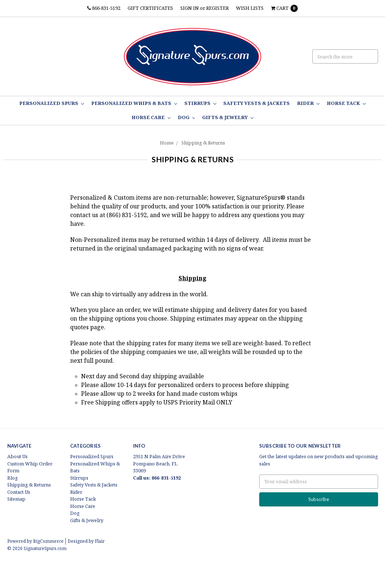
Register (217, 8)
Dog (186, 117)
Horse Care (151, 117)
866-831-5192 (103, 8)
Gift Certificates (150, 8)
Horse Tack (346, 103)
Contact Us (18, 492)
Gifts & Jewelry (227, 117)
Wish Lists (250, 8)
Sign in (189, 8)
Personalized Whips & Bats (134, 103)
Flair (100, 541)
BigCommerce (48, 541)
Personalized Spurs (51, 103)
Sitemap (16, 499)
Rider (308, 103)
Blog (12, 478)
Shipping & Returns (203, 142)
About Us (17, 456)
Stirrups (200, 103)
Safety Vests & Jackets (256, 103)
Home (167, 142)
